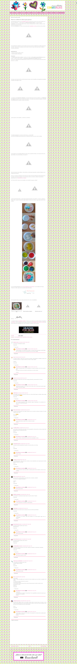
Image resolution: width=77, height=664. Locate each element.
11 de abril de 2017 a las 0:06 (26, 524)
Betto (14, 476)
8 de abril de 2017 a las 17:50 (21, 459)
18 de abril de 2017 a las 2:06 (31, 590)
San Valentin (23, 12)
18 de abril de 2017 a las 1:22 (31, 419)
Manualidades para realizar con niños (38, 322)
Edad (41, 12)
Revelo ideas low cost (17, 524)
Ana (14, 357)
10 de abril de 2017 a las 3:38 (25, 494)
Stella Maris (15, 508)
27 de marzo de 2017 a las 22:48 (32, 400)
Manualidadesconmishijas (20, 366)
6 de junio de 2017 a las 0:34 (31, 611)
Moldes (17, 12)
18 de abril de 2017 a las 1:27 (31, 452)
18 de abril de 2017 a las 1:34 (31, 553)
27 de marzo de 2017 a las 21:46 (32, 384)
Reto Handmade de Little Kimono (28, 286)
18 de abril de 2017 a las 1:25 (31, 436)
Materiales (46, 12)
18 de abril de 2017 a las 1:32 (31, 501)
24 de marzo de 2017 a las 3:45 (20, 357)
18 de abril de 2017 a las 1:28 (31, 468)
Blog (13, 12)
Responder (16, 353)
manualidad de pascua (25, 21)
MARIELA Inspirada (16, 494)
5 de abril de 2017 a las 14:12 (24, 427)
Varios (51, 12)
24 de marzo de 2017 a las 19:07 (32, 366)
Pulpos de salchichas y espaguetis (27, 311)
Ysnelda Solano (16, 427)
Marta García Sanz (16, 409)
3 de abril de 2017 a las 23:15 (25, 409)
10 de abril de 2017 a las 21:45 (23, 508)
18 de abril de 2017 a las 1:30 (31, 487)
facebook (13, 322)
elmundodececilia (16, 443)
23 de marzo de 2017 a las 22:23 (24, 342)
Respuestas (16, 347)
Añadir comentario (14, 620)
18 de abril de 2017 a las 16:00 (25, 600)
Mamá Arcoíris (16, 342)
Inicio (30, 646)
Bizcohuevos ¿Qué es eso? (38, 311)
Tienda (29, 12)
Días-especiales (35, 12)
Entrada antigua (43, 646)
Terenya (14, 459)
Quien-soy (56, 12)
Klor (14, 576)
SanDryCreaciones (16, 600)
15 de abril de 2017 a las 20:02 (20, 576)
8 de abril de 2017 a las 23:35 (20, 476)
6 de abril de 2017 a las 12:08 (24, 443)
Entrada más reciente (15, 646)
